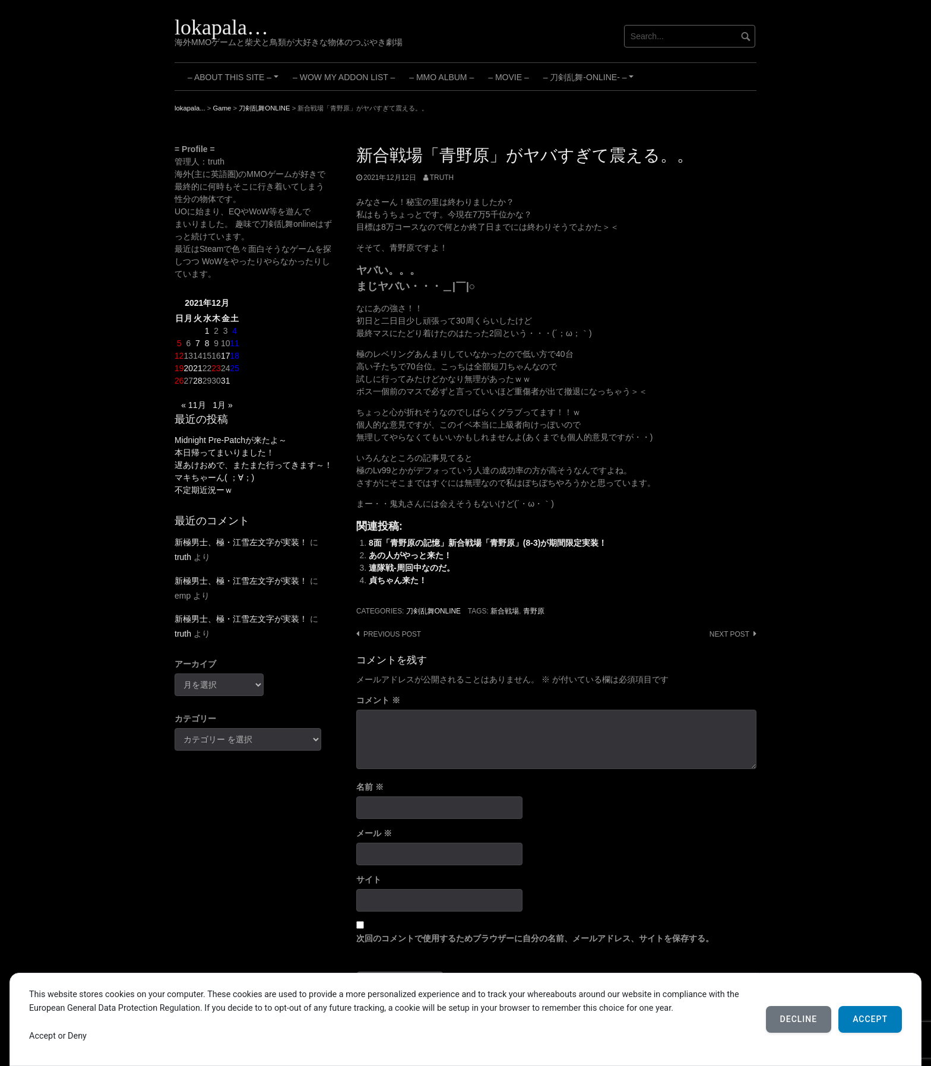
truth (442, 177)
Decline (799, 1019)
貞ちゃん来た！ (398, 580)
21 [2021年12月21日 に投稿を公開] (197, 368)
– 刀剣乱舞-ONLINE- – (590, 81)
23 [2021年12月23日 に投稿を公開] (216, 368)
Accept (870, 1019)
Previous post (392, 634)
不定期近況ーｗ (204, 490)
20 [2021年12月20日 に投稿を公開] (189, 368)
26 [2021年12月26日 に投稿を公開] (179, 380)
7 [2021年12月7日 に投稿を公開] (197, 343)
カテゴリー (195, 718)
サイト (368, 879)
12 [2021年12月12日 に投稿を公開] (179, 355)
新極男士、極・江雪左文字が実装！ (241, 542)
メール (374, 833)
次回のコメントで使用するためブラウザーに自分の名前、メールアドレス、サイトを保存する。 (535, 938)
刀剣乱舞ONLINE (433, 611)
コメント (378, 700)
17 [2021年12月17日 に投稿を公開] (225, 355)
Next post (729, 634)
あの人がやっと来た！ (410, 555)
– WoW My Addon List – (344, 77)
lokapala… (221, 27)
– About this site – (235, 81)
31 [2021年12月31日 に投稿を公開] (225, 380)
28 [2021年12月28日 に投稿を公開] (197, 380)
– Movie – (508, 77)
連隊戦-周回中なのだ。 (412, 567)
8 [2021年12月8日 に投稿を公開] (207, 343)
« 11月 (193, 405)
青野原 (533, 611)
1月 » (222, 405)
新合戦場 (504, 611)
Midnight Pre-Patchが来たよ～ (231, 440)
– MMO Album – (441, 77)
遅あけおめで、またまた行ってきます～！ (253, 465)
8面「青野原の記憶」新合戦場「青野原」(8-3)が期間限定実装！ (488, 543)
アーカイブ (195, 664)
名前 (370, 787)
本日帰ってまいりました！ (224, 452)
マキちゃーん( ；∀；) (214, 477)
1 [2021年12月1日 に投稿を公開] (207, 331)
